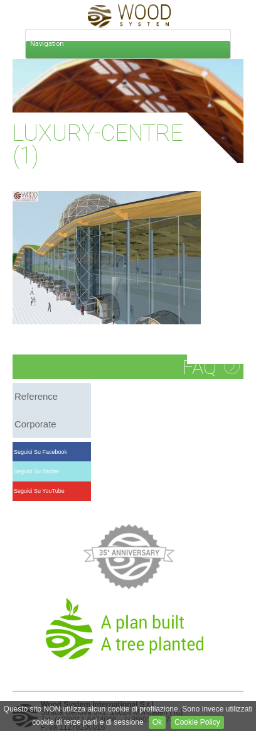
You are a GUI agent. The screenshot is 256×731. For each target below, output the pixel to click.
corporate (35, 424)
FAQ (199, 367)
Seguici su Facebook (40, 452)
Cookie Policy (197, 722)
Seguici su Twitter (36, 471)
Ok (157, 722)
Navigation (47, 44)
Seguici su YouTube (39, 491)
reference (36, 396)
